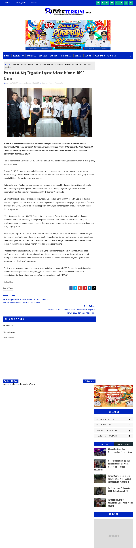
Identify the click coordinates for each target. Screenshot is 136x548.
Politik (120, 333)
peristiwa (117, 357)
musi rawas (120, 347)
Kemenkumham (101, 291)
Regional (17, 55)
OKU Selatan (100, 319)
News (23, 64)
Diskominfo (100, 263)
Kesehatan (100, 301)
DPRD (97, 259)
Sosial (88, 55)
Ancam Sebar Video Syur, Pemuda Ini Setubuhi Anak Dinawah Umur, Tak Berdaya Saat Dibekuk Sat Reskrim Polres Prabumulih (66, 485)
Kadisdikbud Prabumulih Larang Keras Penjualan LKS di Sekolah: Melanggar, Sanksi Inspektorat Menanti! (73, 498)
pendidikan (100, 357)
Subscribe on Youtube (114, 107)
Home (7, 2)
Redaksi (34, 2)
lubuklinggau (101, 347)
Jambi (97, 277)
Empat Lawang (118, 268)
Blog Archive (123, 120)
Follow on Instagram (114, 112)
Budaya (78, 55)
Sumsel (113, 343)
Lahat (116, 301)
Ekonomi (54, 55)
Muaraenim (100, 305)
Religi (117, 338)
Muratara (117, 305)
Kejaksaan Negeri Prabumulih (108, 282)
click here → (55, 438)
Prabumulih (100, 338)
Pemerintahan (101, 333)
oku (97, 352)
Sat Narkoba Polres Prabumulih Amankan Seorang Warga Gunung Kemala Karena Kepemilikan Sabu (75, 523)
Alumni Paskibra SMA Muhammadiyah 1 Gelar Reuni (120, 127)
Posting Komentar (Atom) (24, 377)
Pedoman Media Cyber (105, 55)
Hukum (115, 273)
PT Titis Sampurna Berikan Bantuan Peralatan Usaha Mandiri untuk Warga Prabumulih (112, 141)
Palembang (100, 329)
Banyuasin (100, 254)
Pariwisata (118, 329)
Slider (49, 464)
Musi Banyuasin (102, 310)
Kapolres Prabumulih (116, 277)
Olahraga (117, 319)
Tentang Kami (20, 2)
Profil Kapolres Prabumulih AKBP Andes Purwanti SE (119, 166)
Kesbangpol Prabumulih (105, 296)
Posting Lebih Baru (10, 374)
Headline (99, 273)
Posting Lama (85, 374)
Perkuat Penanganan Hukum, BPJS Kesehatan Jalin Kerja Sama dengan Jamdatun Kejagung (72, 510)
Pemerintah (33, 64)
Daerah (16, 64)
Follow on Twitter (114, 95)
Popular (104, 120)
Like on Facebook (114, 101)
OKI (111, 315)
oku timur (110, 352)
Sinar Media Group (39, 543)
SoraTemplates (16, 543)
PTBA (97, 324)
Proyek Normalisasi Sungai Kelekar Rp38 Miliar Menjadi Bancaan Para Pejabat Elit (119, 155)
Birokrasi (66, 55)
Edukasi (43, 55)
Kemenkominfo (101, 287)
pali (124, 352)
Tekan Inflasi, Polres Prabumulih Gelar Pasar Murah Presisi (120, 178)
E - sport (117, 263)
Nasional (31, 55)
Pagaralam (111, 324)
